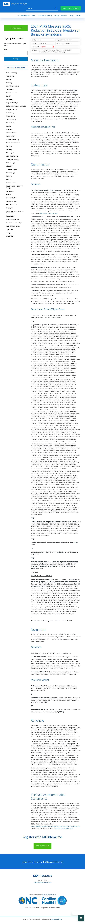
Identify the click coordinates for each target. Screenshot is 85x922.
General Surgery (10, 123)
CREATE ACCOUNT (16, 28)
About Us (64, 15)
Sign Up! (15, 59)
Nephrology (9, 146)
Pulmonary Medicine (11, 201)
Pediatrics (8, 179)
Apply (56, 8)
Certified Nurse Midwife (12, 86)
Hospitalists (9, 129)
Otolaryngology (10, 173)
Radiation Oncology (11, 204)
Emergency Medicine (11, 109)
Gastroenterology (11, 119)
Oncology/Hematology (12, 159)
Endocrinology (10, 113)
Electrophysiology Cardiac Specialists (16, 106)
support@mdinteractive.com (42, 882)
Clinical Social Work (11, 93)
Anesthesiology (10, 76)
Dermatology (9, 99)
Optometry (9, 166)
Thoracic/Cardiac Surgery (13, 226)
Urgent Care (9, 229)
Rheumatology (10, 216)
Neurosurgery (10, 153)
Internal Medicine (10, 136)
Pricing (57, 15)
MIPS (33, 15)
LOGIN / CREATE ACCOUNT (71, 8)
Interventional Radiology (12, 139)
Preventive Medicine (11, 198)
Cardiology (9, 83)
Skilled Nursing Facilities (12, 219)
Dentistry (8, 96)
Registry (43, 47)
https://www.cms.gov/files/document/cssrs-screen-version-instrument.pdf (55, 826)
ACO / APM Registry (23, 15)
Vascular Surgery (10, 236)
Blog (71, 15)
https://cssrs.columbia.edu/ (48, 213)
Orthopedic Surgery (11, 169)
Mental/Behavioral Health (13, 143)
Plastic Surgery (10, 191)
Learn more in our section (42, 861)
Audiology (9, 79)
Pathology (9, 176)
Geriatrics (8, 126)
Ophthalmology (10, 163)
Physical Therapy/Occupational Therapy (14, 187)
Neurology (9, 149)
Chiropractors (10, 89)
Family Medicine (10, 116)
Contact (78, 15)
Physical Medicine (11, 183)
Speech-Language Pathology (14, 223)
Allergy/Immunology (11, 73)
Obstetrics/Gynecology (12, 156)
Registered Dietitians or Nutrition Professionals (15, 212)
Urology (8, 233)
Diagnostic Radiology (12, 103)
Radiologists (9, 208)
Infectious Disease (11, 133)
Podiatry (8, 194)
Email (6, 49)
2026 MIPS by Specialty (45, 15)
